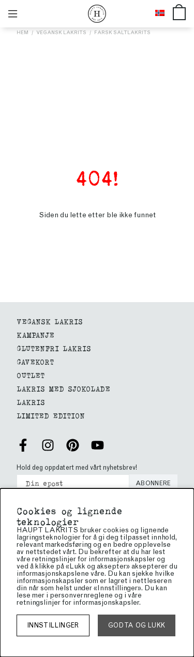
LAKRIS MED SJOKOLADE (63, 388)
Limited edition (51, 415)
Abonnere (153, 483)
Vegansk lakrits (61, 32)
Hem (22, 32)
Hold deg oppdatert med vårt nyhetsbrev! (77, 467)
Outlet (30, 374)
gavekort (35, 361)
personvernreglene (81, 595)
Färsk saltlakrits (122, 32)
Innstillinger (53, 625)
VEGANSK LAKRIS (50, 321)
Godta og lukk (137, 625)
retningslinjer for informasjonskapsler (78, 602)
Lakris (31, 401)
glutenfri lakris (54, 348)
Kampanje (35, 334)
